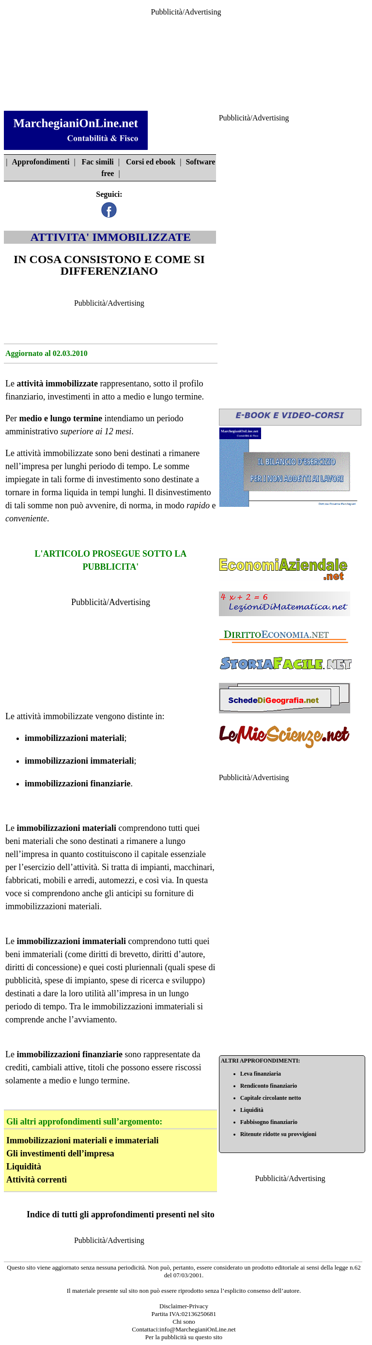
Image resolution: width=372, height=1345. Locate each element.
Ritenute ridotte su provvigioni (278, 1134)
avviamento (94, 1019)
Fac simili (98, 162)
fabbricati (22, 880)
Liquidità (23, 1166)
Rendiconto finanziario (268, 1085)
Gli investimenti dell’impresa (60, 1153)
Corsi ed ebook (150, 162)
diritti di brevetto (118, 954)
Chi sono (183, 1321)
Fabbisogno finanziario (268, 1122)
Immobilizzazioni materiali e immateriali (82, 1140)
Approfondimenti (41, 162)
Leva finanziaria (260, 1073)
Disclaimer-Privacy (183, 1306)
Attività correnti (36, 1179)
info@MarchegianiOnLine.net (197, 1329)
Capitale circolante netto (270, 1097)
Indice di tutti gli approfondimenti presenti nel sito (121, 1214)
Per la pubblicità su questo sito (183, 1337)
